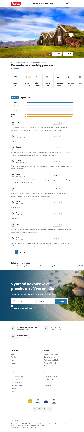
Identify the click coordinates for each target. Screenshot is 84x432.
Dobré (15, 108)
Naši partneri (48, 385)
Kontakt (13, 366)
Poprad (67, 266)
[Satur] (16, 3)
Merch (13, 391)
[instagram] (44, 409)
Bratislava (42, 266)
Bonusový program (16, 382)
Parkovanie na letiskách (51, 360)
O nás (13, 354)
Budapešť (28, 266)
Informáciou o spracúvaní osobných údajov (23, 308)
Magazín (13, 363)
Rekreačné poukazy (17, 385)
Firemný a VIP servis (50, 363)
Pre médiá (47, 382)
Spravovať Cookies (16, 420)
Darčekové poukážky (50, 357)
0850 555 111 (55, 327)
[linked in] (39, 409)
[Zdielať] (68, 54)
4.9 (17, 69)
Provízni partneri (49, 379)
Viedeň (14, 266)
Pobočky (13, 357)
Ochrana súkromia (16, 379)
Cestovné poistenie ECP (51, 354)
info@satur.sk (22, 335)
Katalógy (13, 388)
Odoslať (61, 301)
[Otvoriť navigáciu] (72, 3)
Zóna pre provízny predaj (51, 376)
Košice (55, 266)
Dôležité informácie (17, 376)
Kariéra (13, 360)
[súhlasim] (55, 123)
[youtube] (49, 409)
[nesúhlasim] (60, 123)
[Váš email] (23, 301)
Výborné (16, 103)
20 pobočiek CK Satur (27, 327)
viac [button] (59, 130)
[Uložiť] (57, 54)
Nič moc (16, 110)
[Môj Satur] (67, 3)
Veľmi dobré (17, 105)
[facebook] (35, 409)
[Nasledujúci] (71, 35)
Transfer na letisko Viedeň (52, 366)
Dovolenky (37, 3)
